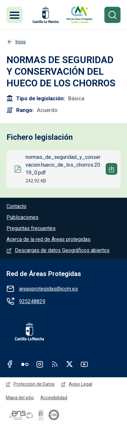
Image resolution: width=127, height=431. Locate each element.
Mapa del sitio (20, 397)
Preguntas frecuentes (31, 228)
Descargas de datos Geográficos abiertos (62, 250)
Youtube (84, 364)
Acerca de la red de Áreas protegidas (48, 239)
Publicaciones (22, 217)
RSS (54, 364)
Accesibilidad (53, 397)
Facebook (10, 364)
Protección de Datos (34, 384)
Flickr (24, 364)
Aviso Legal (80, 384)
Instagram (39, 364)
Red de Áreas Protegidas (43, 274)
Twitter (69, 364)
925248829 (32, 301)
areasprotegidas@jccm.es (48, 289)
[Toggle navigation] (14, 15)
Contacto (16, 206)
